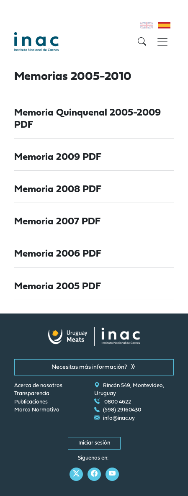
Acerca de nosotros (38, 385)
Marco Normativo (36, 410)
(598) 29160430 (117, 410)
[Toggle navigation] (162, 42)
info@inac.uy (114, 418)
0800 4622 (112, 402)
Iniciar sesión (94, 443)
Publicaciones (31, 402)
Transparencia (31, 393)
